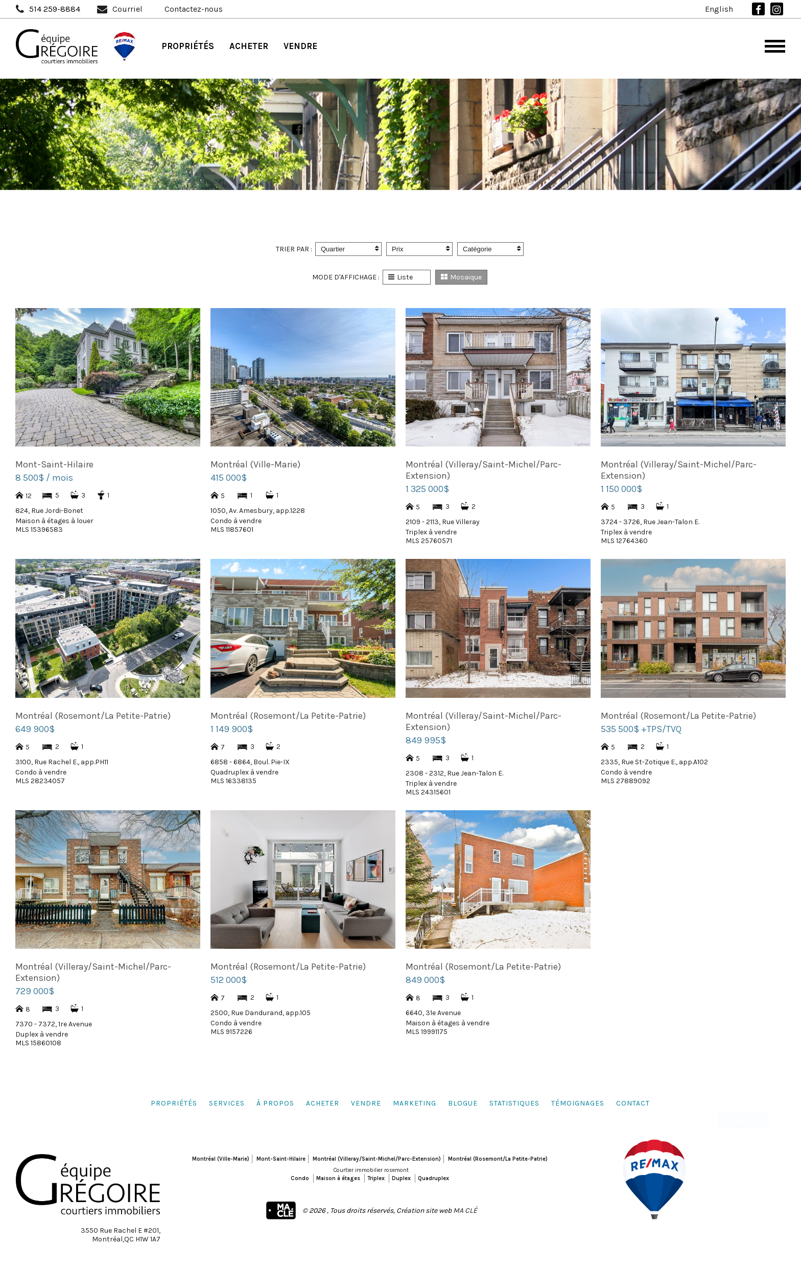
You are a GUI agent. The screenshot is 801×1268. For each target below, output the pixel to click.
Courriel (127, 9)
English (719, 9)
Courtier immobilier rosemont (371, 1170)
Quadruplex (433, 1178)
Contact (633, 1103)
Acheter (248, 46)
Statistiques (514, 1103)
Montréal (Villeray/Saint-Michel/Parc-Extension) (377, 1159)
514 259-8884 (54, 9)
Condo (300, 1178)
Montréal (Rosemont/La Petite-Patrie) (498, 1159)
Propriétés (187, 46)
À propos (275, 1103)
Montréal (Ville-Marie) (220, 1159)
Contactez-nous (193, 9)
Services (227, 1103)
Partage (748, 1113)
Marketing (414, 1103)
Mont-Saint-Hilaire (280, 1159)
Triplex (376, 1178)
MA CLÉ (465, 1210)
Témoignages (577, 1103)
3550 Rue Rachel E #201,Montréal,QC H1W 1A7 (120, 1234)
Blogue (463, 1103)
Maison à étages (338, 1178)
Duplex (401, 1178)
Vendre (300, 46)
